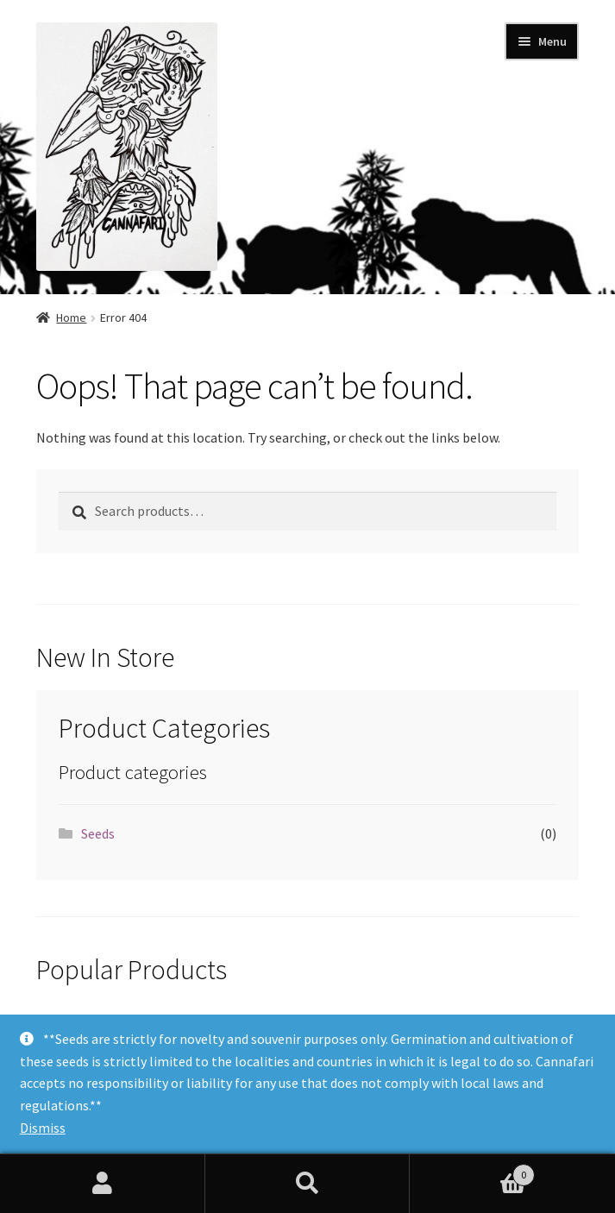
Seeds (98, 833)
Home (71, 317)
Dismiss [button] (43, 1127)
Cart (472, 1171)
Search (308, 1183)
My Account (102, 1183)
